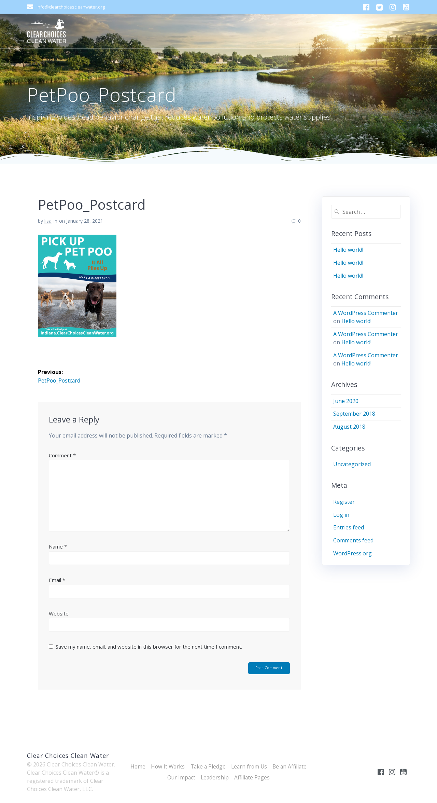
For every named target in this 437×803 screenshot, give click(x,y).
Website (59, 613)
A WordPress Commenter (365, 313)
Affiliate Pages (253, 777)
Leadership (214, 777)
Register (344, 502)
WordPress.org (352, 553)
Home (135, 766)
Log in (341, 514)
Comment (62, 455)
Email (57, 580)
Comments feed (353, 540)
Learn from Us (249, 766)
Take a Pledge (207, 766)
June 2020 (345, 401)
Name (58, 546)
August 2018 (349, 426)
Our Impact (180, 777)
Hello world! (348, 249)
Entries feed (348, 527)
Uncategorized (352, 464)
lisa (48, 221)
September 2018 (354, 413)
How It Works (166, 766)
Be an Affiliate (292, 766)
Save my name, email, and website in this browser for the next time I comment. (149, 646)
